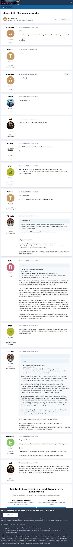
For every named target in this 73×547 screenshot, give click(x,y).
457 (10, 158)
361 (10, 134)
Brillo (10, 261)
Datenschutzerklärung (37, 542)
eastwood (10, 436)
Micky (10, 97)
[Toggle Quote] (21, 220)
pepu (10, 166)
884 (10, 276)
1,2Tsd (10, 451)
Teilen (55, 19)
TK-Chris (10, 216)
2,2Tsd (10, 65)
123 (10, 42)
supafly (10, 143)
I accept (10, 515)
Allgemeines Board (27, 20)
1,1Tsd (10, 181)
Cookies (38, 543)
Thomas (10, 50)
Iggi (10, 119)
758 (10, 112)
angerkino (14, 18)
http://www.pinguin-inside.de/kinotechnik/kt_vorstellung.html (37, 199)
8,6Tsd (10, 231)
